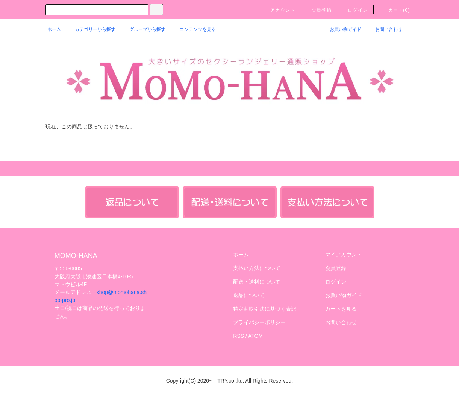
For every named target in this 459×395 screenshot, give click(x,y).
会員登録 (317, 10)
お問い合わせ (384, 29)
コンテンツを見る (193, 29)
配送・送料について (256, 282)
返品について (249, 295)
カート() (394, 10)
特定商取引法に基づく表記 (264, 309)
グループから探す (142, 29)
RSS (238, 336)
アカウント (278, 10)
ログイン (353, 10)
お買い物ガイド (341, 29)
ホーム (54, 29)
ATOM (255, 336)
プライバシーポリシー (259, 322)
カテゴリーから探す (90, 29)
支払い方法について (256, 268)
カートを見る (341, 309)
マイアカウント (343, 255)
